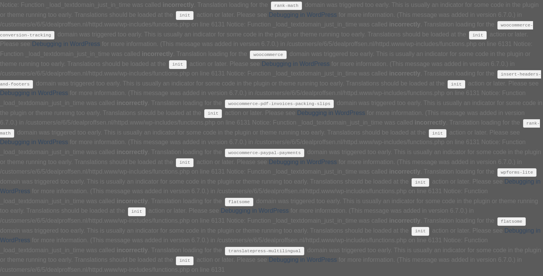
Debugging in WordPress (303, 15)
